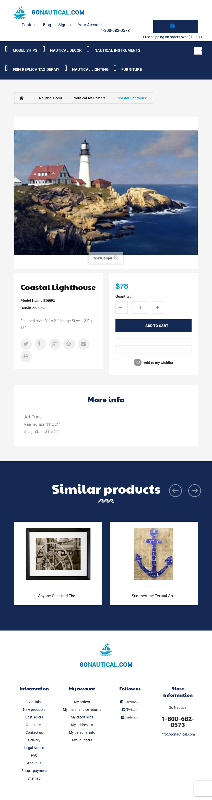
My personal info (82, 732)
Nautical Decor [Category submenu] (66, 50)
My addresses (82, 725)
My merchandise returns (82, 709)
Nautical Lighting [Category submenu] (90, 69)
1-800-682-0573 (115, 30)
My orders (82, 702)
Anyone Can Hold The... (58, 596)
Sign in (64, 24)
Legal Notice (34, 748)
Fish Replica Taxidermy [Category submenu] (36, 69)
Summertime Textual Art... (154, 596)
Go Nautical (178, 707)
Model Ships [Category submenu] (25, 50)
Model (25, 300)
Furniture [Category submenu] (131, 69)
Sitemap (34, 778)
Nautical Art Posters (89, 98)
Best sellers (34, 717)
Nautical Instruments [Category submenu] (117, 50)
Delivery (34, 740)
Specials (34, 702)
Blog (47, 24)
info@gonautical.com (178, 734)
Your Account (90, 24)
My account (82, 688)
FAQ (34, 755)
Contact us (34, 732)
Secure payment (34, 771)
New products (34, 709)
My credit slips (82, 717)
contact (29, 24)
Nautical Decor (50, 98)
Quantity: (123, 296)
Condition (28, 308)
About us (34, 763)
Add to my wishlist (158, 363)
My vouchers (82, 740)
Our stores (34, 725)
